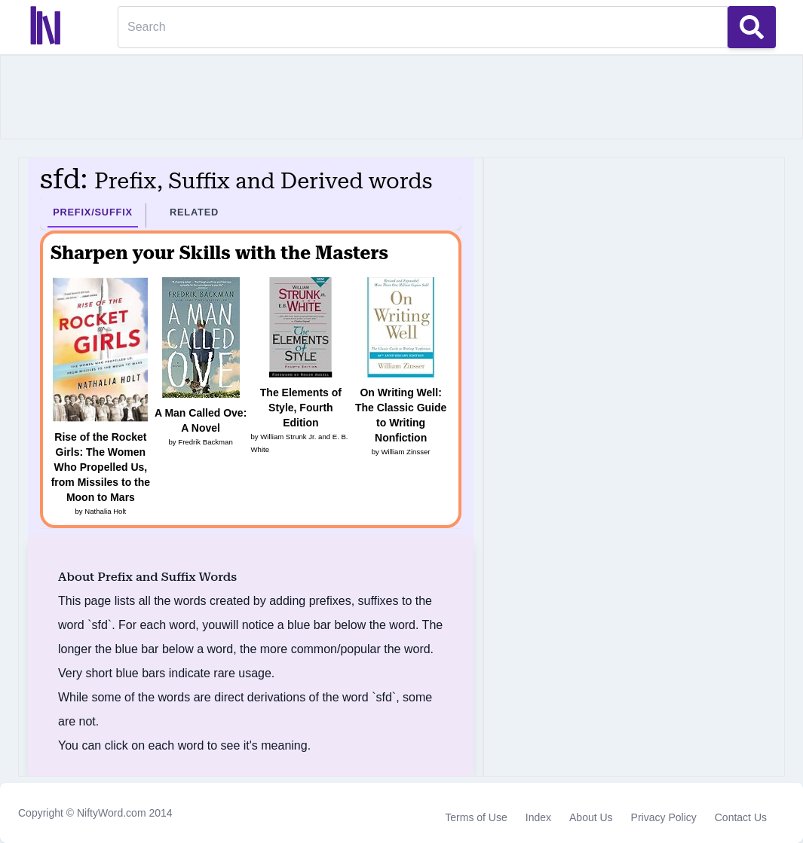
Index (538, 817)
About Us (591, 817)
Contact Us (741, 817)
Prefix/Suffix (93, 212)
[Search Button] (752, 27)
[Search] (423, 27)
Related (194, 212)
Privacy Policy (664, 817)
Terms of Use (476, 817)
